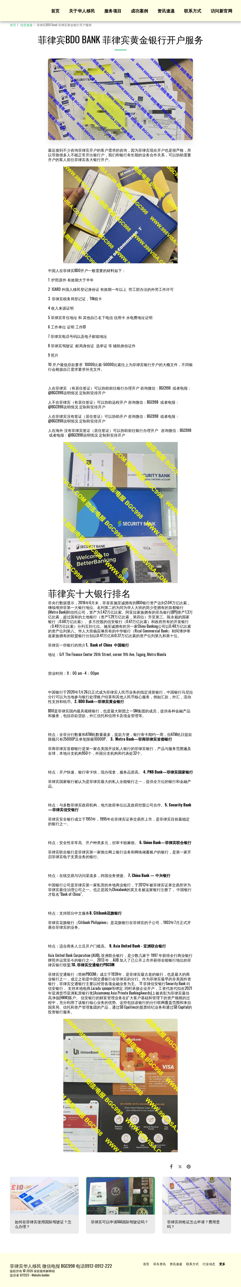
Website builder (41, 1275)
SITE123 (24, 1275)
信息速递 (26, 25)
